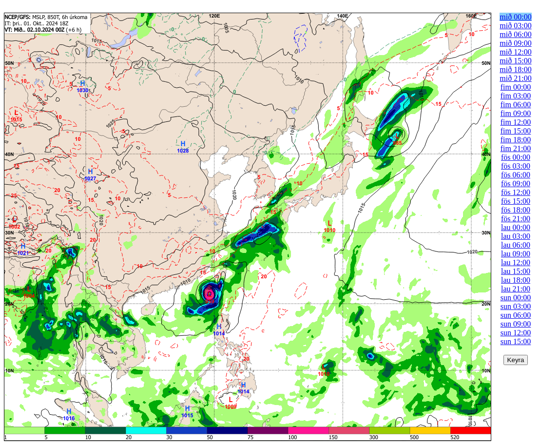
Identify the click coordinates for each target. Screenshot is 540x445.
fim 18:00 (516, 139)
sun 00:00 (516, 297)
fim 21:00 (516, 148)
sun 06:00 (516, 315)
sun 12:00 (516, 333)
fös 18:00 (515, 210)
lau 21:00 (515, 289)
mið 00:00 (515, 17)
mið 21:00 (515, 78)
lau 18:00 (515, 280)
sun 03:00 (516, 306)
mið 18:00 (515, 69)
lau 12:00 (515, 262)
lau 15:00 (515, 271)
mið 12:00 (515, 52)
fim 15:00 (516, 131)
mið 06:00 (515, 34)
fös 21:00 (515, 218)
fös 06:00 (515, 175)
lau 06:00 (515, 245)
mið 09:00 (515, 43)
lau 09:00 (515, 254)
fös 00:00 (515, 157)
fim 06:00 (516, 104)
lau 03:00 (515, 236)
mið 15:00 (515, 61)
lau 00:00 (515, 227)
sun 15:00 (516, 341)
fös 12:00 (515, 192)
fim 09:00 (516, 113)
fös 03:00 (515, 166)
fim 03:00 (516, 96)
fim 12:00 (516, 122)
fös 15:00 (515, 201)
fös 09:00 (515, 183)
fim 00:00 (516, 87)
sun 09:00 (516, 324)
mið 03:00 (515, 25)
